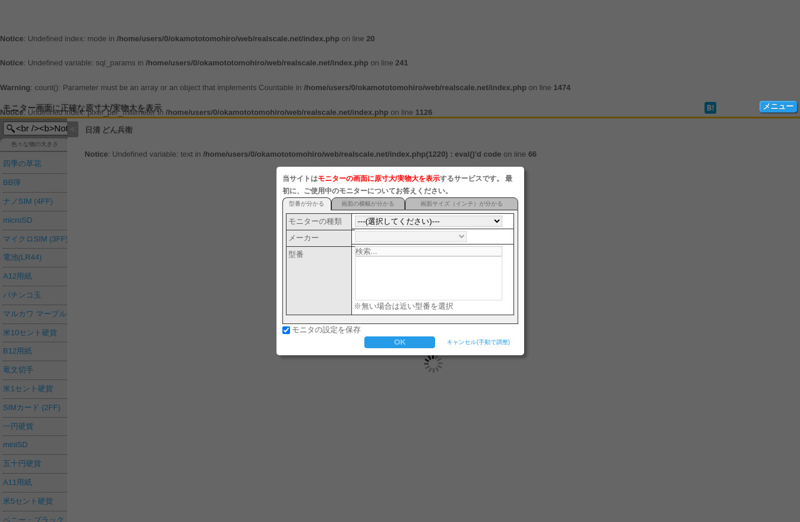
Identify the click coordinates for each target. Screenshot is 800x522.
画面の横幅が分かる (367, 203)
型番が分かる (306, 203)
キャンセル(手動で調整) (478, 342)
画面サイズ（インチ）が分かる (461, 203)
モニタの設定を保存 (326, 329)
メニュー (778, 106)
